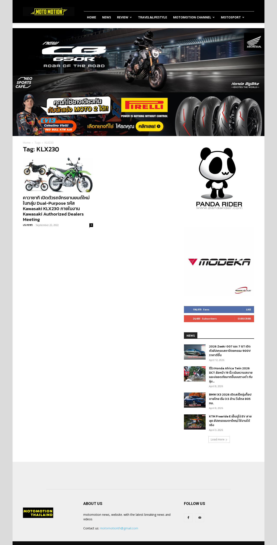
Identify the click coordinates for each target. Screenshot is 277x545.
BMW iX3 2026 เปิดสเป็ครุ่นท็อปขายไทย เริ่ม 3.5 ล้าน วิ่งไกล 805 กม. (230, 399)
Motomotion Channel (194, 17)
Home (91, 17)
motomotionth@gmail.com (119, 528)
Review (124, 17)
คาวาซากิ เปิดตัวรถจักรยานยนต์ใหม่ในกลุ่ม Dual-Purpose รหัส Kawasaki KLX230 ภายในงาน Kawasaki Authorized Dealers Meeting (56, 208)
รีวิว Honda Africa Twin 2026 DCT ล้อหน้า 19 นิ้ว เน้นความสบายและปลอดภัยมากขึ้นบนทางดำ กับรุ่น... (231, 375)
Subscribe (244, 318)
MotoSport (232, 17)
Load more (219, 439)
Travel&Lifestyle (152, 17)
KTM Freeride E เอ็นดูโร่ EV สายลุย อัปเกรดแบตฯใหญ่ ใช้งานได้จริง (230, 420)
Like (248, 309)
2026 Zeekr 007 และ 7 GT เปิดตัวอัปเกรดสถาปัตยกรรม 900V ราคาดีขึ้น (230, 350)
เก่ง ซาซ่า (28, 225)
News (106, 17)
